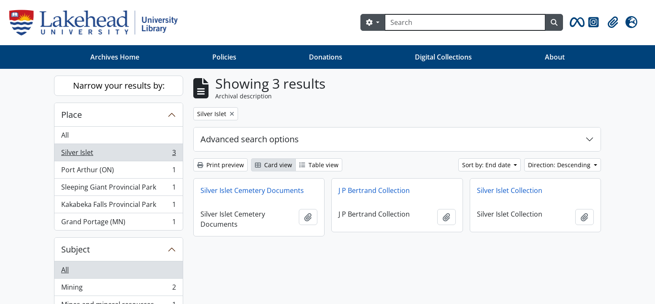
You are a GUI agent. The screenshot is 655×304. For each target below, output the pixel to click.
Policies (224, 57)
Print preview (220, 165)
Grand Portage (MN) (118, 223)
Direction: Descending (560, 165)
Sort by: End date (487, 165)
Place (71, 114)
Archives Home (114, 57)
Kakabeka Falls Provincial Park (118, 206)
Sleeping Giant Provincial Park (118, 189)
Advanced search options (249, 139)
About (555, 57)
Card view (273, 165)
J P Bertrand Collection (374, 190)
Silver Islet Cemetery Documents (252, 190)
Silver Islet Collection (509, 190)
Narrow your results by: (119, 85)
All (65, 135)
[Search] (465, 22)
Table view (318, 165)
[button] (575, 22)
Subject (75, 249)
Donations (325, 57)
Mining (118, 289)
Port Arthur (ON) (118, 172)
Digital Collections (443, 57)
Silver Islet (118, 154)
